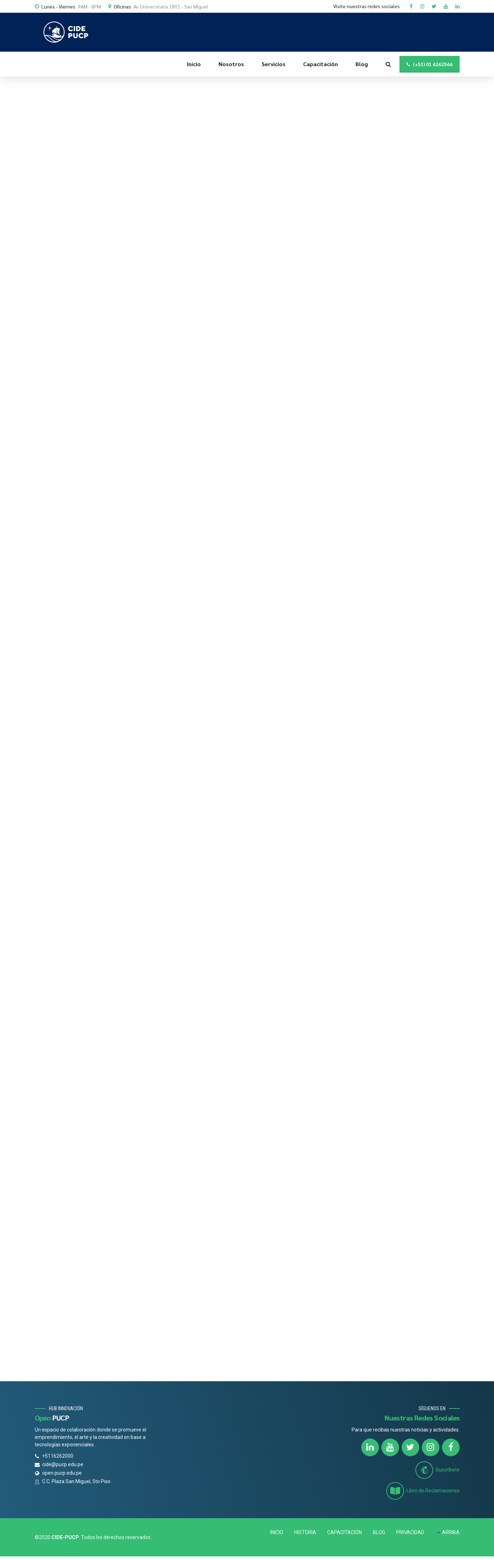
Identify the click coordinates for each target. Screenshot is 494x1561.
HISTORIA (305, 1532)
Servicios (273, 64)
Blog (362, 64)
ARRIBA (451, 1532)
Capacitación (320, 64)
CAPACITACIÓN (344, 1532)
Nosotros (231, 64)
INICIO (276, 1532)
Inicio (194, 64)
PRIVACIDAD (410, 1532)
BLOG (379, 1532)
